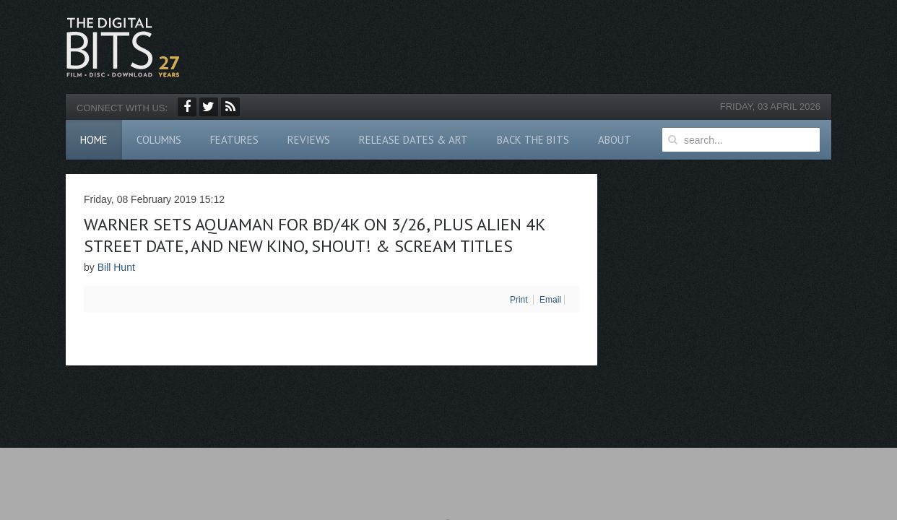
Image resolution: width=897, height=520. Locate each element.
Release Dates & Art (413, 140)
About (614, 140)
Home (94, 140)
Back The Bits (533, 140)
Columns (158, 140)
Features (234, 140)
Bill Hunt (116, 267)
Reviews (308, 140)
